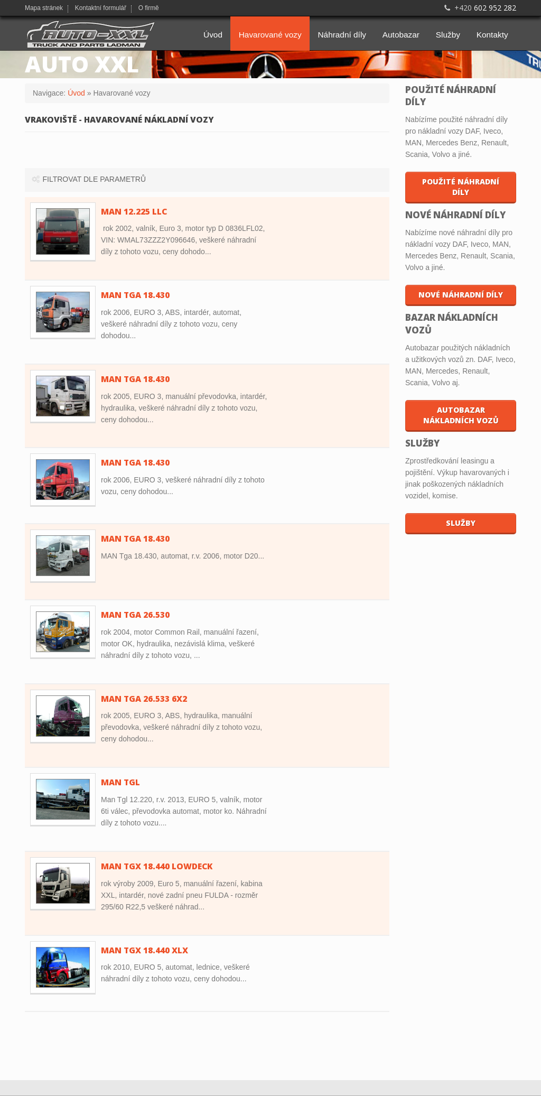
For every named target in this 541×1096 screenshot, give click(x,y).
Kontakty (492, 34)
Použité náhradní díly (460, 187)
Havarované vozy (270, 34)
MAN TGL (120, 782)
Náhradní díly (342, 34)
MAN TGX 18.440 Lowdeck (156, 866)
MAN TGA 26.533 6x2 (144, 698)
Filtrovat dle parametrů (88, 179)
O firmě (148, 8)
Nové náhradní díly (460, 295)
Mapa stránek (44, 8)
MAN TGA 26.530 (135, 614)
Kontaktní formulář (100, 8)
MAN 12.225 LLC (134, 211)
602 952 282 (479, 8)
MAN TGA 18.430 (135, 295)
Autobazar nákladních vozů (461, 415)
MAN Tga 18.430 (135, 538)
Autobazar (401, 34)
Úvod (212, 34)
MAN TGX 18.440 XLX (144, 950)
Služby (448, 34)
